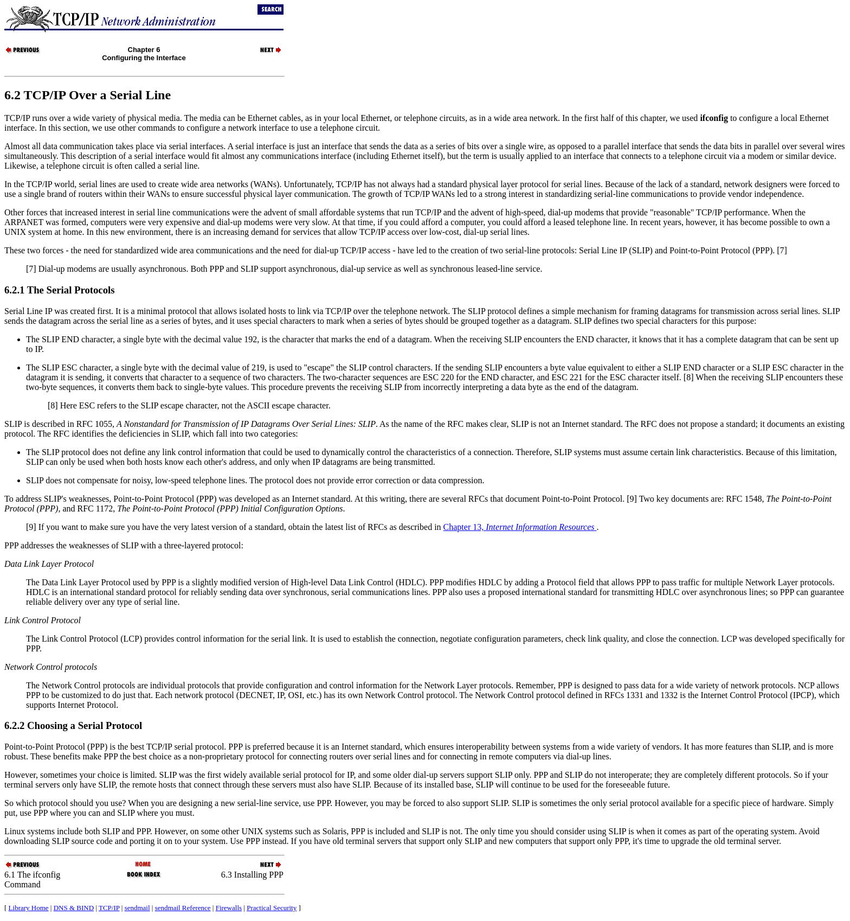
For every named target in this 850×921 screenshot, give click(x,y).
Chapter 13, (520, 527)
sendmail (137, 908)
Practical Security (272, 908)
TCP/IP (109, 908)
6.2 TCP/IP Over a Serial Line (87, 95)
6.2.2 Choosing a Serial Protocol (73, 725)
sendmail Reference (183, 908)
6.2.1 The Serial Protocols (59, 290)
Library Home (29, 908)
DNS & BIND (74, 908)
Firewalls (229, 908)
